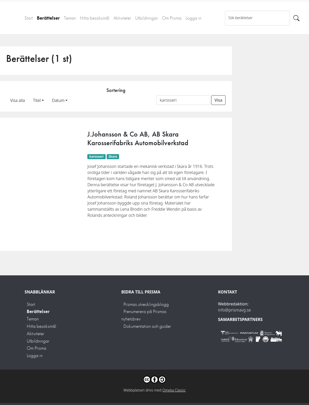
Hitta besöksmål (94, 18)
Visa (218, 100)
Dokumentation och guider (147, 326)
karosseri (96, 156)
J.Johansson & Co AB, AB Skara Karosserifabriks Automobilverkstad (137, 138)
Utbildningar (146, 18)
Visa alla (17, 100)
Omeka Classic (174, 390)
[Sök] (296, 18)
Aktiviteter (122, 18)
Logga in (193, 18)
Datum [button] (58, 100)
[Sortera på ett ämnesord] (183, 100)
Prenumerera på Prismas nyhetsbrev (143, 315)
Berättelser (48, 18)
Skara (112, 156)
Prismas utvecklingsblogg (146, 304)
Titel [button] (37, 100)
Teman (70, 18)
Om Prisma (171, 18)
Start (28, 18)
